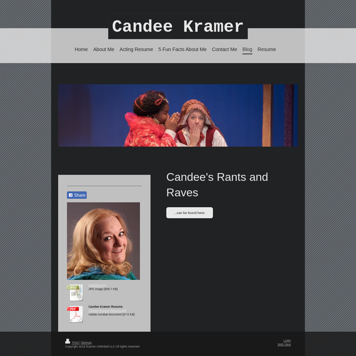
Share (76, 195)
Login (287, 340)
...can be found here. (189, 213)
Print (72, 342)
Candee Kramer (178, 27)
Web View (284, 344)
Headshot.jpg (97, 285)
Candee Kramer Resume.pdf (107, 310)
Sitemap (86, 342)
